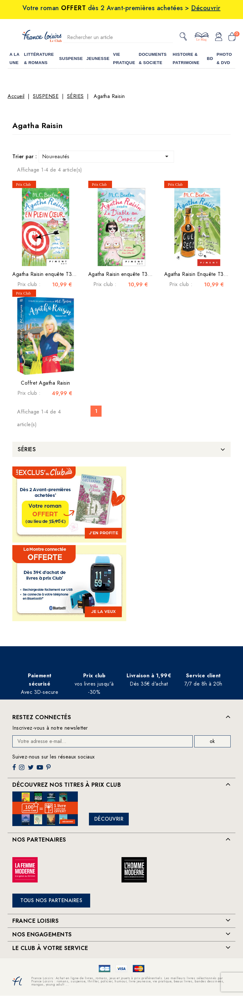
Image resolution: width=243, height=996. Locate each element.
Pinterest (49, 769)
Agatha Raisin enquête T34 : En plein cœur (62, 274)
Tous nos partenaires (51, 900)
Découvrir (109, 819)
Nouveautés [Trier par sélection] (106, 156)
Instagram (22, 769)
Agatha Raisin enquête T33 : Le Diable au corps (144, 274)
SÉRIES (27, 449)
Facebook (14, 769)
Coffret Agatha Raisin (45, 383)
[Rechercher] (118, 37)
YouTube (40, 769)
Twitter (31, 769)
